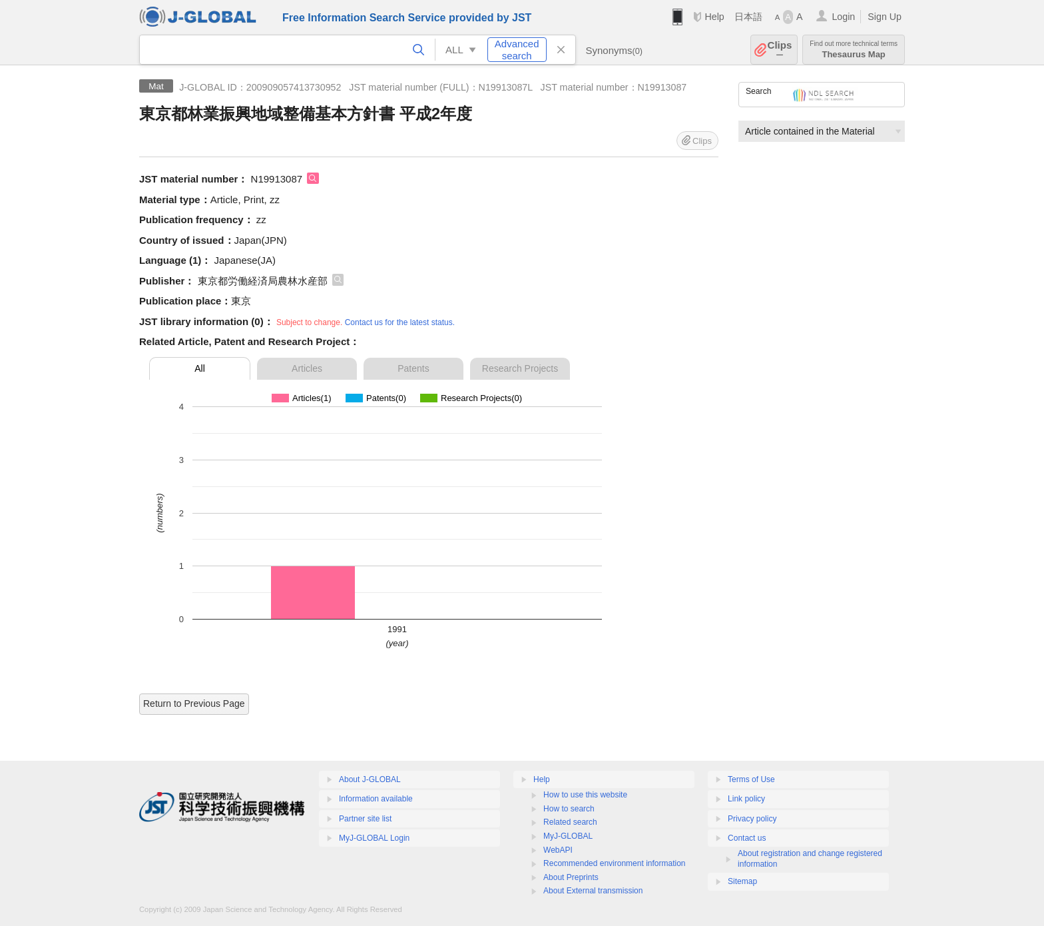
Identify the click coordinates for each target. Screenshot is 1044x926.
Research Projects (520, 368)
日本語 (748, 16)
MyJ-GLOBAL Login (374, 838)
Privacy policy (752, 818)
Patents (413, 368)
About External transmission (593, 890)
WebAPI (558, 850)
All (199, 368)
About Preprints (571, 877)
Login (843, 16)
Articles (307, 368)
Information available (376, 798)
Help (714, 16)
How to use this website (585, 794)
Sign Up (885, 16)
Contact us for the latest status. (400, 322)
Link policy (746, 798)
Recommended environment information (614, 863)
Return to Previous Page (194, 703)
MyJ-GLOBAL (568, 836)
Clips (780, 49)
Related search (570, 822)
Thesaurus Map (854, 49)
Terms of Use (751, 779)
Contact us (747, 838)
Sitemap (742, 881)
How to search (569, 808)
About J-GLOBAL (370, 779)
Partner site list (365, 818)
